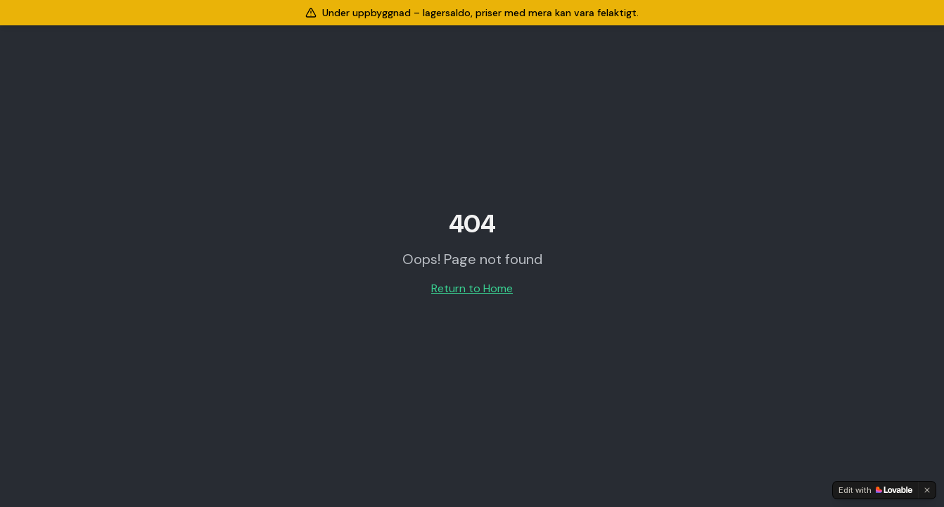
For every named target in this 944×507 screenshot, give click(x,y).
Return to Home (472, 288)
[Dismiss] (927, 490)
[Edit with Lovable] (875, 490)
